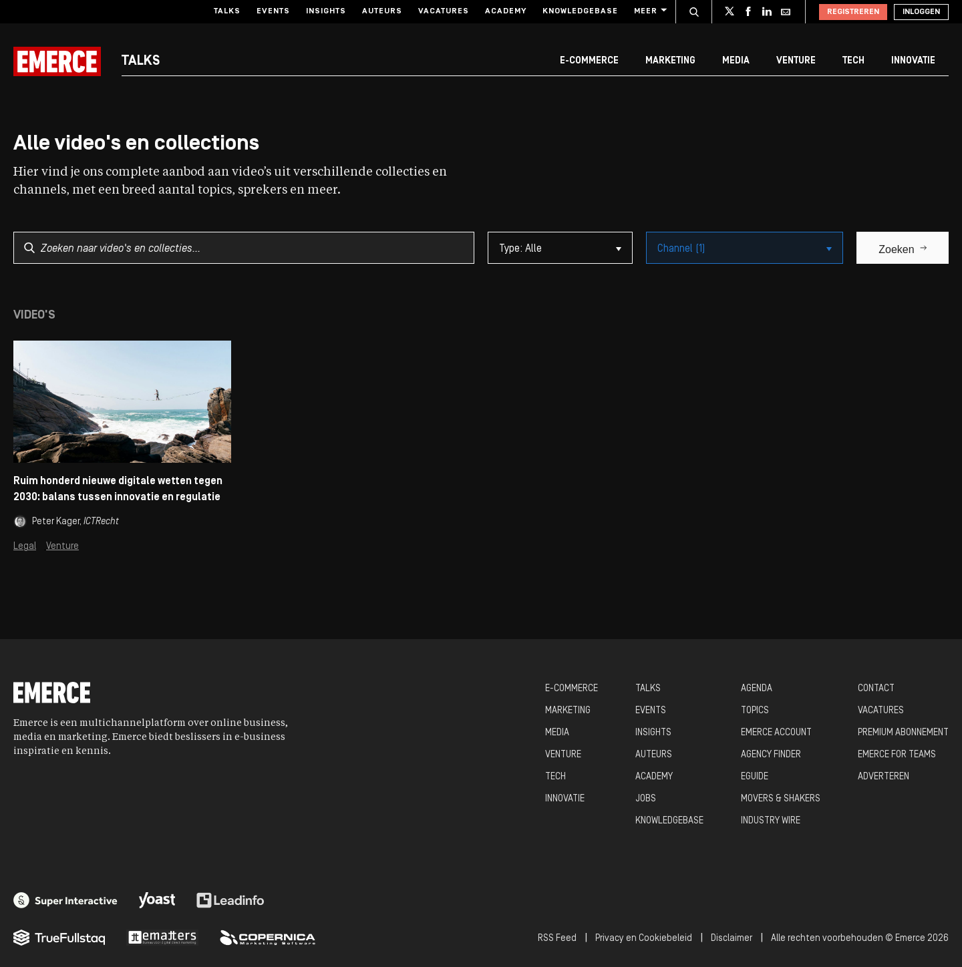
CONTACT (876, 689)
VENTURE (563, 755)
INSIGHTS (653, 733)
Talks (227, 11)
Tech (853, 61)
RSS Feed (557, 939)
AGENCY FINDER (771, 755)
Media (736, 61)
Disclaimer (731, 939)
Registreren (853, 12)
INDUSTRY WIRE (770, 821)
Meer (649, 11)
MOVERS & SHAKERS (780, 799)
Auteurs (382, 11)
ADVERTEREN (883, 777)
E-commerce (589, 61)
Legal (24, 547)
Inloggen (921, 12)
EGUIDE (754, 777)
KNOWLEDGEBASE (669, 821)
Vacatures (443, 11)
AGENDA (756, 689)
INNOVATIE (565, 799)
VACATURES (881, 711)
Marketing (670, 61)
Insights (326, 11)
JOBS (645, 799)
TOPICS (755, 711)
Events (273, 11)
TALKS (648, 689)
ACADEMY (654, 777)
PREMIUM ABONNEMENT (903, 733)
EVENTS (650, 711)
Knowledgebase (580, 11)
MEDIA (557, 733)
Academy (505, 11)
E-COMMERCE (571, 689)
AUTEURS (653, 755)
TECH (555, 777)
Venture (796, 61)
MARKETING (568, 711)
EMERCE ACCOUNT (776, 733)
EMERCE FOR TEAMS (897, 755)
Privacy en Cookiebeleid (643, 939)
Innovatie (913, 61)
